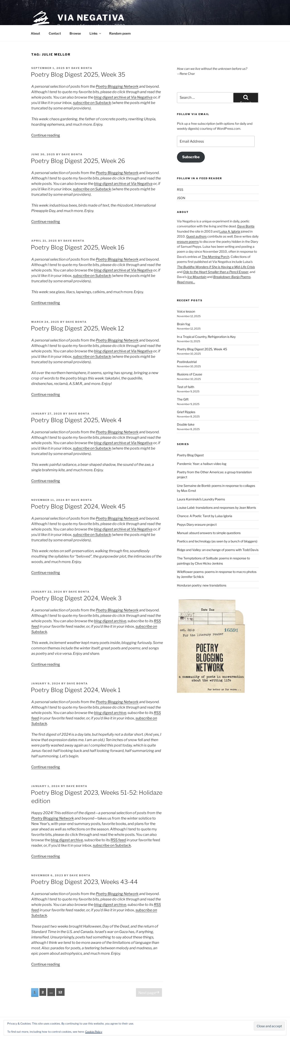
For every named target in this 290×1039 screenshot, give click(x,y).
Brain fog (183, 324)
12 (61, 992)
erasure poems (188, 241)
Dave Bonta (81, 68)
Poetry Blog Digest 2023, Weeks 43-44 (84, 881)
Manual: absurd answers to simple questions (209, 533)
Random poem (120, 33)
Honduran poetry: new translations (201, 585)
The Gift (182, 399)
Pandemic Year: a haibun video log (201, 464)
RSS (180, 189)
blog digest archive (110, 621)
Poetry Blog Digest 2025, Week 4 (76, 420)
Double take (185, 424)
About (35, 33)
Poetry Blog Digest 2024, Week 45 (78, 506)
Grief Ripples (186, 412)
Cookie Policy (93, 1031)
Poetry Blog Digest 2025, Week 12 (77, 328)
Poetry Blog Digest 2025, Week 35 (78, 74)
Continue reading (45, 135)
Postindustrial (187, 362)
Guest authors (196, 236)
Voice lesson (186, 311)
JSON (181, 198)
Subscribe (191, 157)
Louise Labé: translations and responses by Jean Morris (216, 507)
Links (95, 33)
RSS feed (118, 840)
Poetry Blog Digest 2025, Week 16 (77, 247)
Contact (55, 33)
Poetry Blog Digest (190, 455)
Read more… (186, 282)
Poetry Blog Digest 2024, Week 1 (76, 689)
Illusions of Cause (189, 374)
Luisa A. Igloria (229, 231)
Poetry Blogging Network (117, 86)
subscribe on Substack (92, 103)
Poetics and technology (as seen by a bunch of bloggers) (217, 541)
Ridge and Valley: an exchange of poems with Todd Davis (218, 550)
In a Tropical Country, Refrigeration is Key (206, 337)
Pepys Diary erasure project (197, 524)
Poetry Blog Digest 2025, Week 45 (202, 349)
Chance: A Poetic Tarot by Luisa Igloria (204, 516)
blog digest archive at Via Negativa (123, 97)
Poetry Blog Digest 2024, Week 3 (76, 598)
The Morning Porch (215, 257)
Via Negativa (91, 18)
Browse (75, 33)
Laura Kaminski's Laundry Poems (201, 499)
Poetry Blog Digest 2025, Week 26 (78, 160)
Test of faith (185, 387)
